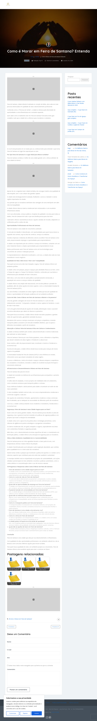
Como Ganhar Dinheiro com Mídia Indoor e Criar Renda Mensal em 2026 (76, 103)
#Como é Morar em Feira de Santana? (20, 619)
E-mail (9, 650)
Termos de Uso (73, 702)
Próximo (55, 627)
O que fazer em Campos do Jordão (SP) (76, 130)
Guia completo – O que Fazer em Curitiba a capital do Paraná (77, 124)
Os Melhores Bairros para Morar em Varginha (78, 159)
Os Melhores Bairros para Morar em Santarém (78, 167)
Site (8, 658)
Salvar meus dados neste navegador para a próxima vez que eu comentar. (31, 665)
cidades (37, 56)
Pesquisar (70, 76)
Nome (9, 642)
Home (48, 702)
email (69, 174)
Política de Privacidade (59, 702)
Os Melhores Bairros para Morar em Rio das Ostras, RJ (78, 150)
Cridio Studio (55, 712)
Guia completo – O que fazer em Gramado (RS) (77, 111)
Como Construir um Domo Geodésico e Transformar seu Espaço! (77, 176)
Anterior (11, 627)
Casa (32, 56)
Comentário (11, 669)
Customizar (12, 713)
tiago (69, 148)
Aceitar (37, 713)
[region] (24, 706)
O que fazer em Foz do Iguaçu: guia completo (77, 117)
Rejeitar (25, 713)
